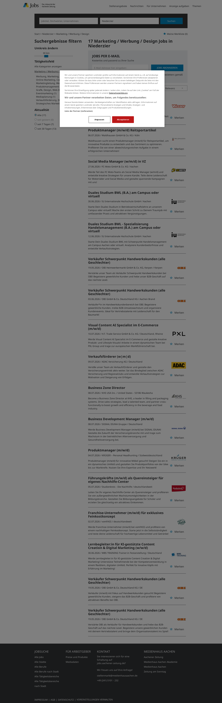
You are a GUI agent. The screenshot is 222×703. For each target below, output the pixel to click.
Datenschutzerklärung (118, 93)
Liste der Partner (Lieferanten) (79, 111)
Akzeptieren (123, 119)
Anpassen (99, 119)
